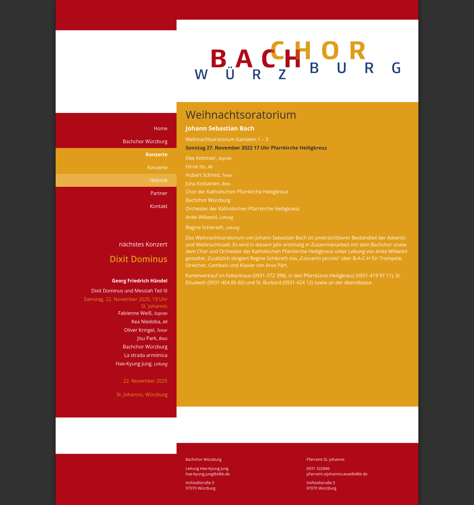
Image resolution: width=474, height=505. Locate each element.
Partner (159, 193)
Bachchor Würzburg (145, 141)
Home (160, 128)
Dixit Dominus (138, 259)
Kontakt (158, 206)
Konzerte (156, 154)
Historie (158, 180)
